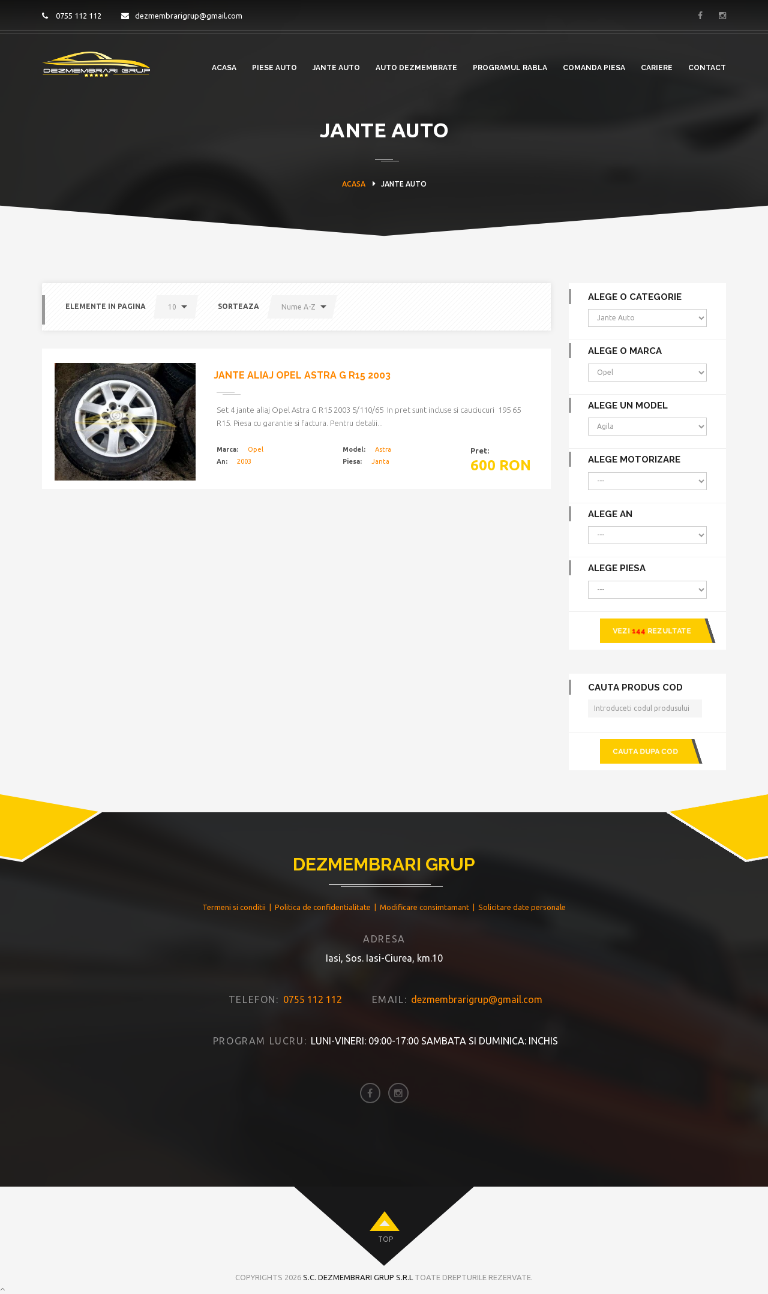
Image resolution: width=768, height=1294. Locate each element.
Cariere (657, 68)
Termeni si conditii (234, 895)
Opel (255, 449)
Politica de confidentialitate (323, 895)
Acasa (224, 68)
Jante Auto (336, 68)
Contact (707, 68)
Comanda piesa (594, 68)
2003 (244, 461)
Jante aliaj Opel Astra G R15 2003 (302, 375)
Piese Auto (274, 68)
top (385, 1227)
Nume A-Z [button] (298, 307)
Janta (380, 461)
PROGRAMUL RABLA (510, 68)
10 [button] (172, 307)
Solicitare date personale (522, 895)
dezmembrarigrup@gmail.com (181, 15)
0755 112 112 (71, 15)
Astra (383, 449)
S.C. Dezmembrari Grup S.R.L (358, 1265)
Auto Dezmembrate (416, 68)
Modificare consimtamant (424, 895)
